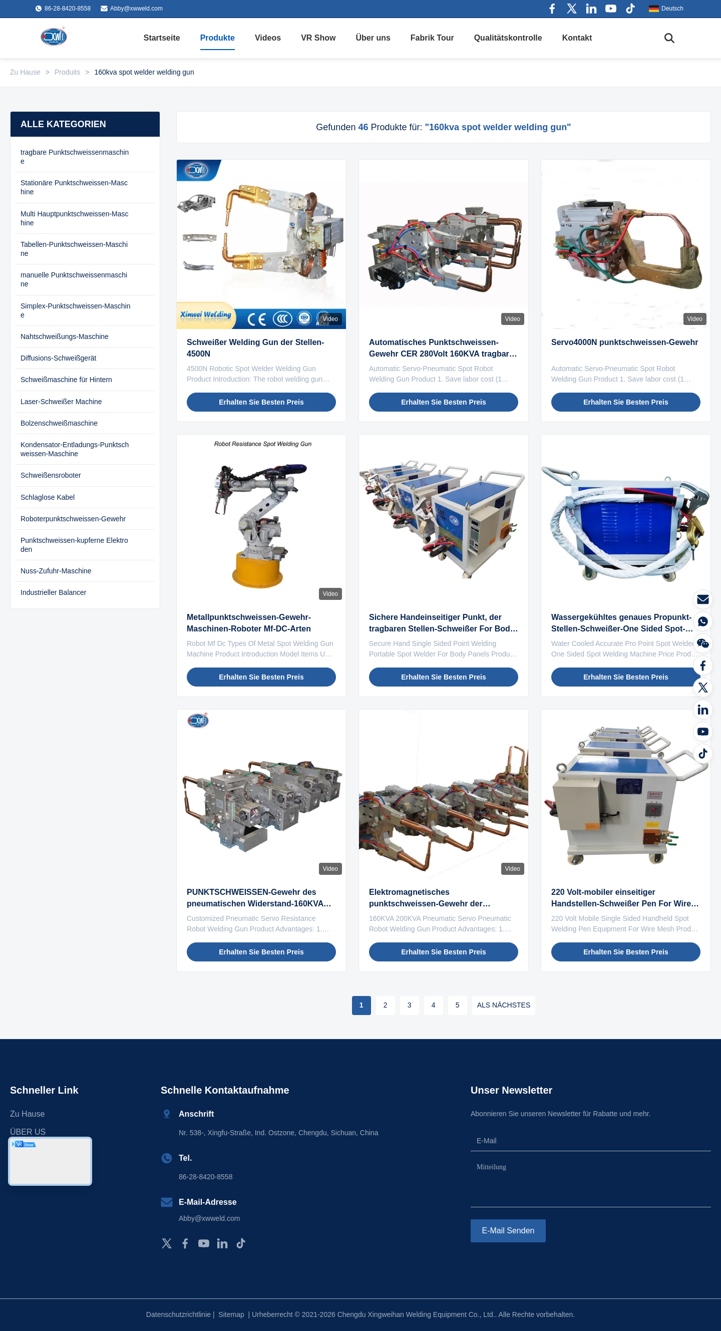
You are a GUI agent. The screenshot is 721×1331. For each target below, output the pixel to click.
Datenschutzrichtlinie (178, 1314)
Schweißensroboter (51, 475)
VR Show (318, 38)
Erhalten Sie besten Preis (261, 402)
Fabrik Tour (432, 38)
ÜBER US (28, 1132)
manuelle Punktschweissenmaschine (74, 279)
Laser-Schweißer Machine (61, 402)
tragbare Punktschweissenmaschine (75, 156)
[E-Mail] (703, 599)
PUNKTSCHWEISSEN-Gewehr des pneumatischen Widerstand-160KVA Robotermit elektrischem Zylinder (255, 903)
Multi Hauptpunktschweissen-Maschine (75, 218)
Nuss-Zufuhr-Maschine (56, 571)
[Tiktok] (703, 754)
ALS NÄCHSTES (504, 1005)
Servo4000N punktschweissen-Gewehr (624, 342)
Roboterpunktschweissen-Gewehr (73, 519)
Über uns (373, 38)
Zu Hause (25, 72)
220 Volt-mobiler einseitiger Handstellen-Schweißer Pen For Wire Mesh (621, 903)
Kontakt (577, 38)
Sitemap (231, 1314)
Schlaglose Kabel (48, 497)
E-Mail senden (508, 1230)
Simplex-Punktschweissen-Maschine (75, 310)
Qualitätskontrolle (508, 38)
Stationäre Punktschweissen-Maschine (74, 187)
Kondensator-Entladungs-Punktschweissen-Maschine (75, 449)
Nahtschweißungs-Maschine (65, 336)
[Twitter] (703, 688)
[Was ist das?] (703, 621)
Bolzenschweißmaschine (59, 423)
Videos (268, 38)
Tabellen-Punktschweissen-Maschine (74, 248)
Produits (67, 72)
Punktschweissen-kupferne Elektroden (74, 544)
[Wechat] (703, 643)
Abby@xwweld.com (136, 8)
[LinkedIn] (703, 710)
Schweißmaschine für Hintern (66, 380)
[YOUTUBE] (703, 732)
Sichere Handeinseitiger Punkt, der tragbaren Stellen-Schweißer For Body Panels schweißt (442, 628)
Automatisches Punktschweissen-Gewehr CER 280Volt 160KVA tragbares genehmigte (443, 353)
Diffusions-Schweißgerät (58, 358)
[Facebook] (703, 665)
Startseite (162, 38)
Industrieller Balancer (54, 592)
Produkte (217, 38)
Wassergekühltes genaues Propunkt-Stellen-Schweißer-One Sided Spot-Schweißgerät (621, 628)
